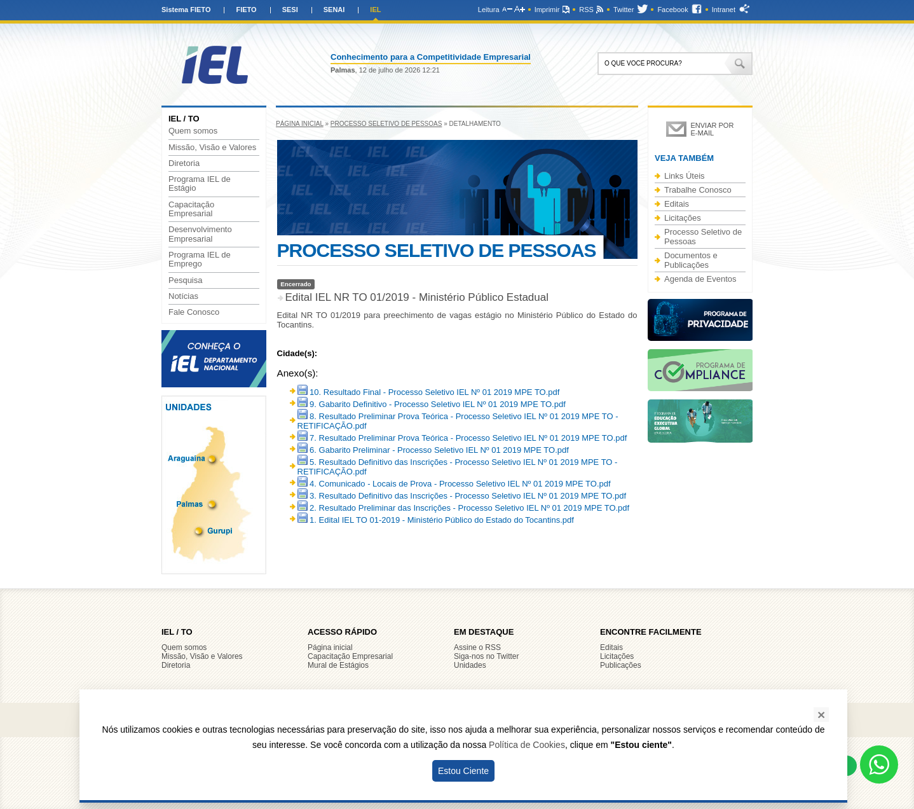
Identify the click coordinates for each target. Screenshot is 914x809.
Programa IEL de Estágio (199, 184)
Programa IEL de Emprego (199, 259)
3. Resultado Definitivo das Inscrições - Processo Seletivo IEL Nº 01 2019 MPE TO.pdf (462, 496)
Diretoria (184, 163)
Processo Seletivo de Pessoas (386, 123)
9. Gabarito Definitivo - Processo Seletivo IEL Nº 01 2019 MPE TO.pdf (431, 404)
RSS (586, 9)
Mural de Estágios (338, 665)
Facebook (672, 9)
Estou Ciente (463, 771)
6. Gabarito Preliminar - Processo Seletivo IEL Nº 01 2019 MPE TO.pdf (433, 450)
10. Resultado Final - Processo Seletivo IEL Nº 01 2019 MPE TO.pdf (428, 392)
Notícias (183, 296)
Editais (676, 204)
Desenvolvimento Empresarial (200, 234)
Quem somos (192, 131)
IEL (375, 9)
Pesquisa (185, 280)
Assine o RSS (477, 647)
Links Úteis (684, 176)
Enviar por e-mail (712, 129)
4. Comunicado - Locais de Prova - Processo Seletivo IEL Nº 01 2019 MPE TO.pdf (454, 483)
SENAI (334, 9)
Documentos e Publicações (691, 260)
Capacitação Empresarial (191, 209)
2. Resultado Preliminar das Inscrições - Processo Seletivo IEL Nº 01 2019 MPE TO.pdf (463, 508)
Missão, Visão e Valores (212, 147)
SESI (290, 9)
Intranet (723, 9)
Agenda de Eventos (700, 279)
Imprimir (547, 9)
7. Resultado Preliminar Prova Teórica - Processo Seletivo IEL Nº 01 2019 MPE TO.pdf (462, 438)
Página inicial (300, 123)
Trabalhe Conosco (698, 190)
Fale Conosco (193, 312)
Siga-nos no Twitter (486, 656)
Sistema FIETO (185, 9)
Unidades (470, 665)
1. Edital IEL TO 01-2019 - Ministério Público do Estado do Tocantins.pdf (435, 520)
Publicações (620, 665)
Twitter (623, 9)
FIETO (246, 9)
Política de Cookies (527, 745)
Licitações (682, 218)
